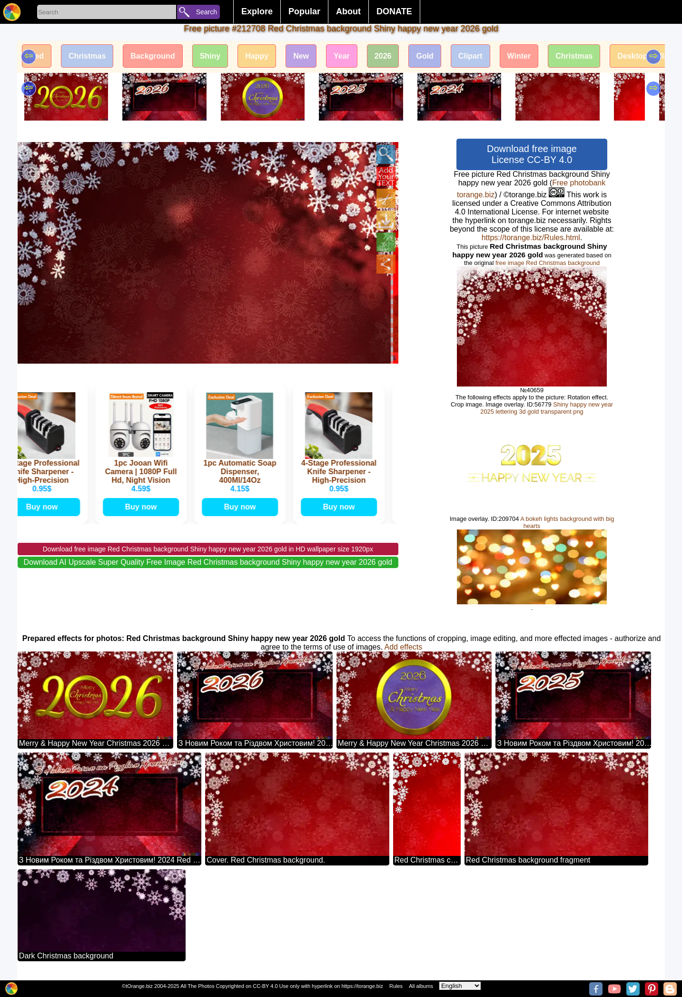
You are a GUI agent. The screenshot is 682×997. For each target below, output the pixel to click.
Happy (256, 56)
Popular (304, 11)
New (301, 56)
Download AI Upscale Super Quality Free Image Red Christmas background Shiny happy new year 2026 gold (208, 562)
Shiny (210, 56)
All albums (421, 986)
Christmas (87, 56)
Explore (257, 11)
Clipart (470, 56)
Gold (424, 56)
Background (152, 56)
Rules (396, 986)
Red (37, 56)
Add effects (403, 647)
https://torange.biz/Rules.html (531, 238)
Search (206, 12)
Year (342, 56)
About (348, 11)
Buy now (45, 507)
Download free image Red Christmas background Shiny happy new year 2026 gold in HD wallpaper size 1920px (208, 549)
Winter (519, 56)
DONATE (394, 11)
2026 (383, 56)
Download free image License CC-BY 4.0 (532, 154)
